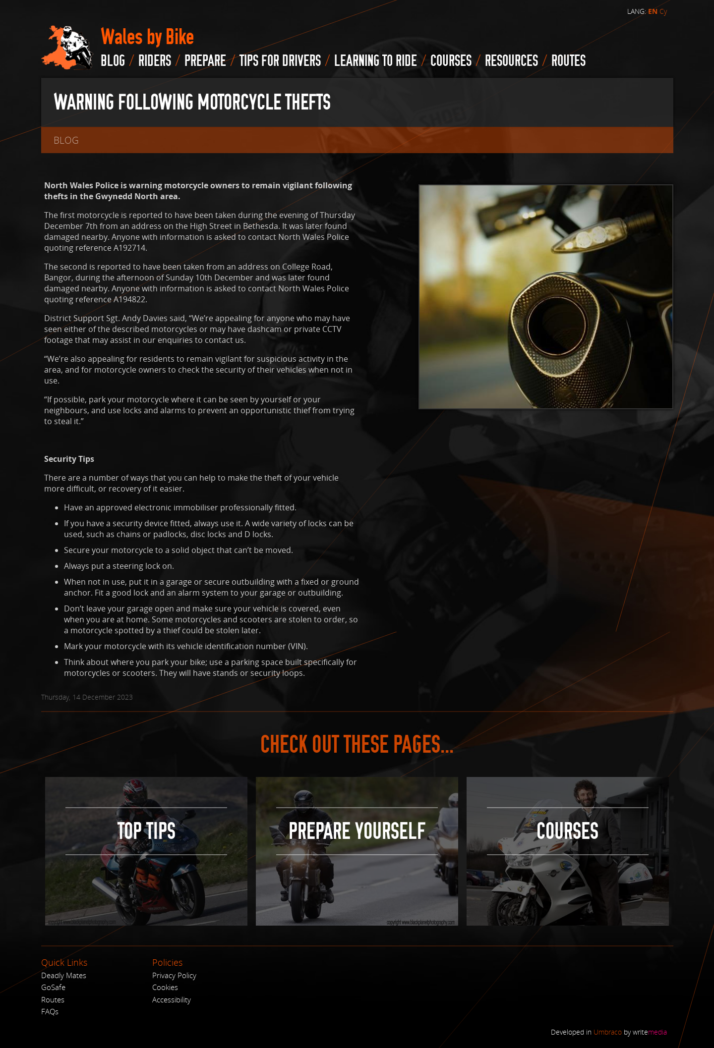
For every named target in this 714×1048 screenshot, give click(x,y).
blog (113, 61)
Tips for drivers (280, 61)
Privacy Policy (174, 975)
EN (652, 11)
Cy (663, 11)
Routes (52, 999)
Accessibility (171, 999)
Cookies (165, 987)
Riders (154, 61)
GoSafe (53, 987)
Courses (451, 61)
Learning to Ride (375, 61)
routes (568, 61)
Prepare (205, 61)
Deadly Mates (63, 975)
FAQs (50, 1011)
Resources (511, 61)
